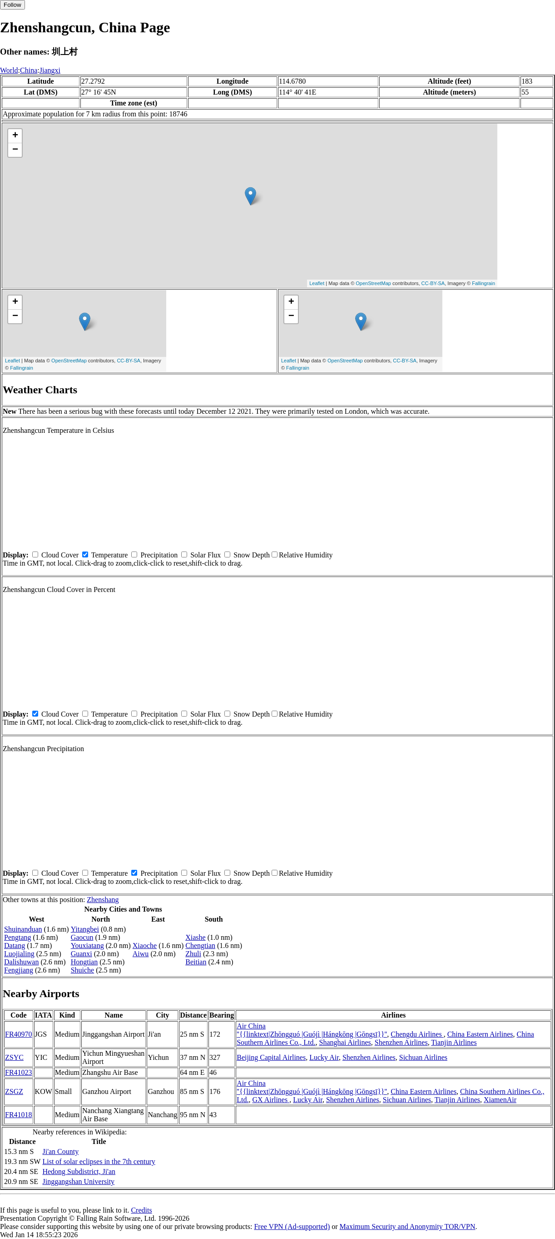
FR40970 (18, 1034)
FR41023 (18, 1072)
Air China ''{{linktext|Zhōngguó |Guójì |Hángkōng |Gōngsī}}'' (312, 1030)
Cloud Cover (60, 555)
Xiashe (195, 937)
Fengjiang (18, 970)
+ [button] (15, 136)
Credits (141, 1210)
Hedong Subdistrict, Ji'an (78, 1171)
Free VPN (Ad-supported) (292, 1226)
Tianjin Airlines (453, 1042)
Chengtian (200, 945)
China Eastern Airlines (480, 1034)
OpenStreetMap (373, 283)
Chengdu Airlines (417, 1034)
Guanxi (81, 954)
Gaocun (82, 937)
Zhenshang (103, 899)
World (9, 70)
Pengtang (17, 937)
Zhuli (193, 954)
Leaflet (316, 283)
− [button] (15, 150)
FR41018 (18, 1115)
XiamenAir (500, 1100)
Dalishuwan (21, 962)
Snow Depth (251, 555)
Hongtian (84, 962)
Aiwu (141, 954)
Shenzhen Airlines (401, 1042)
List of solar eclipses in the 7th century (98, 1161)
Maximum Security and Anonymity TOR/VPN (408, 1226)
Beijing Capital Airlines (271, 1057)
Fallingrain (483, 283)
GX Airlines (270, 1100)
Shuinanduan (23, 929)
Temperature (109, 555)
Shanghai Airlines (345, 1042)
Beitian (195, 962)
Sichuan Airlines (423, 1057)
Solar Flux (205, 555)
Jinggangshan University (78, 1181)
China (28, 70)
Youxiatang (87, 945)
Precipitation (159, 555)
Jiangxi (50, 70)
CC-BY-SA (433, 283)
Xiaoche (145, 945)
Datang (14, 945)
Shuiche (82, 970)
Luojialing (19, 954)
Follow (12, 4)
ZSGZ (14, 1091)
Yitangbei (85, 929)
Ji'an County (60, 1151)
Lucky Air (324, 1057)
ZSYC (14, 1057)
